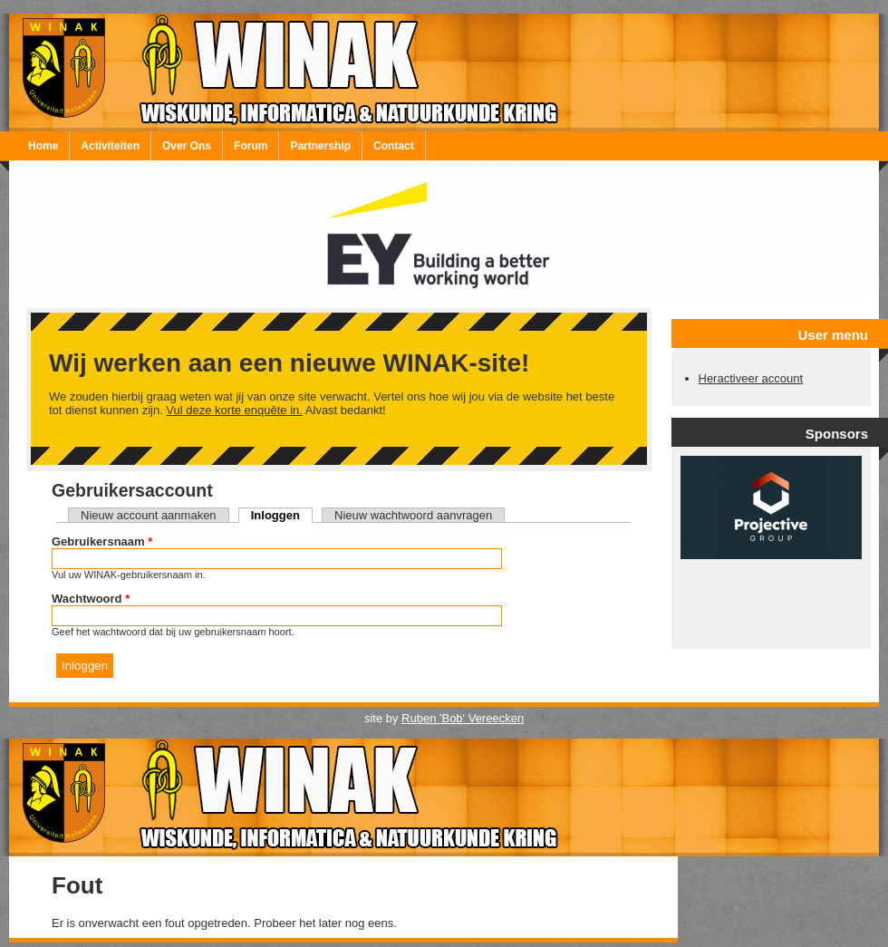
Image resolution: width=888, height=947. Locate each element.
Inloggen (282, 515)
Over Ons (186, 146)
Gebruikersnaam (102, 541)
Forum (250, 146)
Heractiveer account (751, 378)
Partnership (320, 146)
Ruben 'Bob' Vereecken (462, 718)
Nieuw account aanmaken (149, 515)
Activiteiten (110, 146)
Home (43, 146)
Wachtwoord (91, 598)
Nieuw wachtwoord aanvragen (413, 515)
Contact (393, 146)
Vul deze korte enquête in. (234, 410)
